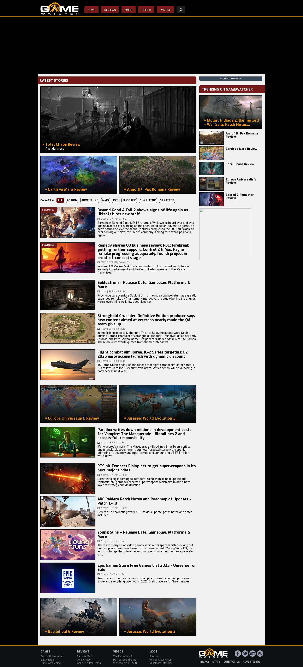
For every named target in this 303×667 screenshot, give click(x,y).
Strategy (167, 200)
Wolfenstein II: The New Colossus (132, 663)
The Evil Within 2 (122, 656)
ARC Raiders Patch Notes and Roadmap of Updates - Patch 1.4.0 (144, 501)
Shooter (129, 200)
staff (216, 661)
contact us (232, 661)
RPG (115, 200)
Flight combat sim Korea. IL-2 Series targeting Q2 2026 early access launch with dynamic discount (142, 354)
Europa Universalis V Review (241, 181)
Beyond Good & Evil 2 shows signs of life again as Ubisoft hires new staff (142, 212)
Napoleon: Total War (160, 663)
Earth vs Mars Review (241, 149)
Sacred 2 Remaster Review (240, 196)
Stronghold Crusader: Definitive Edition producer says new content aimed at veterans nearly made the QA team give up (146, 320)
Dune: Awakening (51, 663)
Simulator (148, 200)
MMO (105, 200)
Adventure (89, 200)
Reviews (110, 10)
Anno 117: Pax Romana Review (242, 135)
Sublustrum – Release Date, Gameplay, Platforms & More (143, 284)
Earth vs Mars (85, 656)
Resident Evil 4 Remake (163, 659)
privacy (204, 661)
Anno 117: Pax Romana (90, 663)
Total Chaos (84, 659)
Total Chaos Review (240, 164)
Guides (146, 10)
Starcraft (154, 656)
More (167, 10)
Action (72, 200)
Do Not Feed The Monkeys (128, 659)
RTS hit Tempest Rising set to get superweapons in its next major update (146, 468)
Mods (128, 10)
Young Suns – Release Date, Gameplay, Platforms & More (143, 534)
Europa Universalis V (52, 656)
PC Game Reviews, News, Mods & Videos (59, 8)
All (60, 200)
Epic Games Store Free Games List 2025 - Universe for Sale (146, 567)
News (91, 10)
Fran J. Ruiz (119, 218)
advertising (251, 661)
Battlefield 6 (47, 659)
